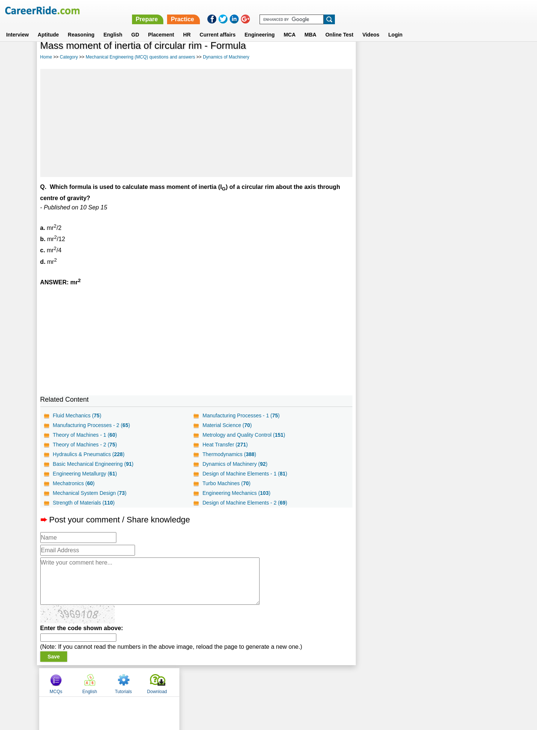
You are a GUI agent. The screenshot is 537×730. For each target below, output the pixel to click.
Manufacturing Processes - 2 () (91, 425)
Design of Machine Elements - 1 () (244, 474)
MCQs (374, 57)
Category (69, 57)
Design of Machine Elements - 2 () (244, 503)
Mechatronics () (74, 483)
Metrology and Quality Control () (243, 435)
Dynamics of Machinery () (234, 464)
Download (475, 57)
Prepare (344, 10)
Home (46, 57)
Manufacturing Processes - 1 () (241, 415)
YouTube (321, 682)
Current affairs (217, 26)
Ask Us (296, 682)
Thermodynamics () (229, 454)
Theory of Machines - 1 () (85, 435)
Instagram (350, 682)
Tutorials (441, 57)
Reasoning (81, 26)
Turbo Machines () (226, 483)
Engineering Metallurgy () (85, 474)
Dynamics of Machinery (226, 57)
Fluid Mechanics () (77, 415)
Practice (379, 10)
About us (201, 682)
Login (395, 26)
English (112, 26)
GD (135, 26)
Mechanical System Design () (90, 493)
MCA (290, 26)
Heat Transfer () (225, 445)
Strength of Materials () (84, 503)
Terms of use (265, 682)
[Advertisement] (196, 123)
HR (187, 26)
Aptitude (48, 26)
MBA (311, 26)
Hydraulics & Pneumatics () (89, 454)
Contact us (230, 682)
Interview (17, 26)
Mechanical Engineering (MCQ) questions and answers (140, 57)
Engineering (260, 26)
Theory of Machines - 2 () (85, 445)
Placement (161, 26)
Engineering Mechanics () (236, 493)
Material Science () (227, 425)
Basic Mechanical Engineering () (93, 464)
